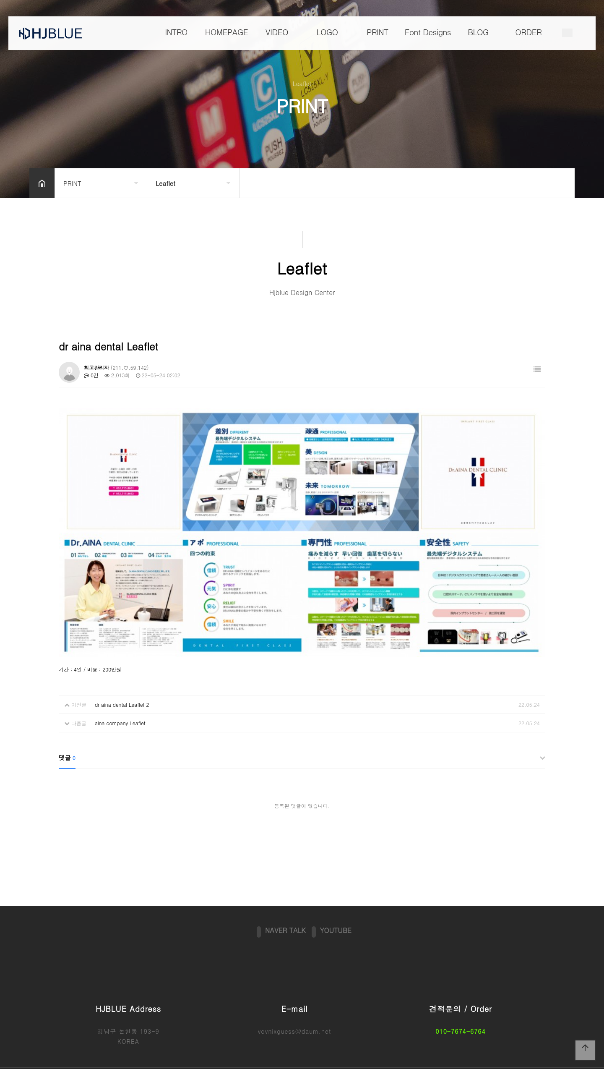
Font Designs (428, 32)
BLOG (478, 32)
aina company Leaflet (120, 688)
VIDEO (277, 32)
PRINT (377, 32)
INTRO (176, 32)
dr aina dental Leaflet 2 (122, 670)
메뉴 (567, 33)
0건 (91, 375)
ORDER (528, 32)
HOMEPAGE (226, 32)
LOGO (327, 32)
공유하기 (555, 182)
